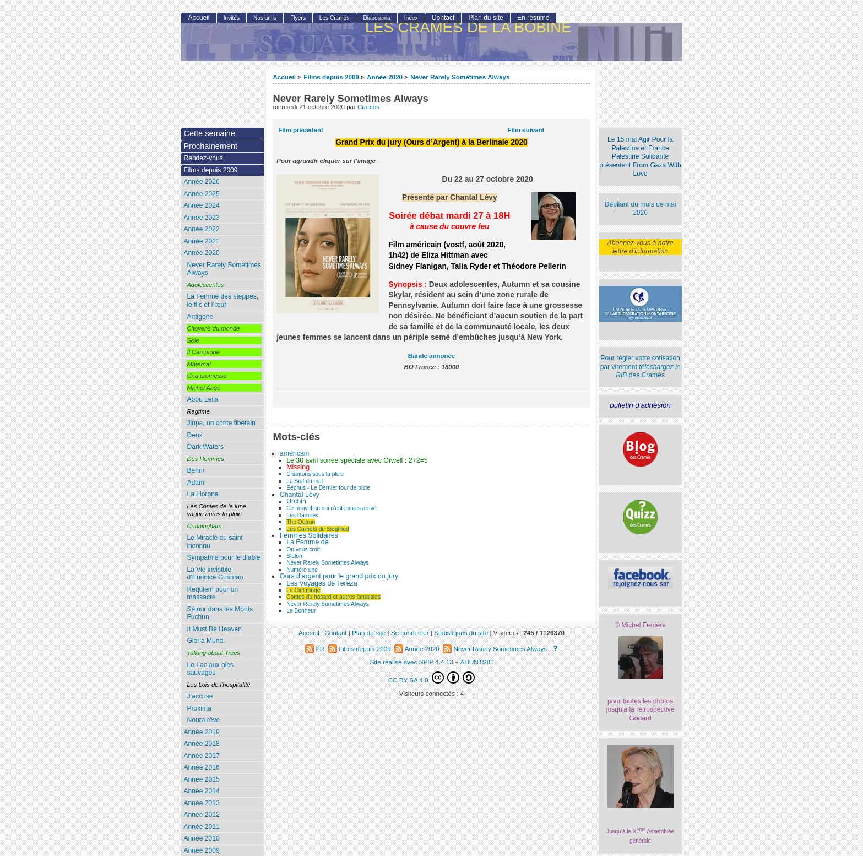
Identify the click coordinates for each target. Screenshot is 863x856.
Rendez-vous (202, 158)
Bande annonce (431, 356)
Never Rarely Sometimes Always (459, 76)
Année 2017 (201, 756)
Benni (195, 470)
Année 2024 (201, 205)
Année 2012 (201, 815)
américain (295, 453)
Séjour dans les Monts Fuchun (220, 613)
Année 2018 (201, 743)
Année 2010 (201, 838)
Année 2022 (201, 229)
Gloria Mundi (206, 640)
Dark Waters (205, 447)
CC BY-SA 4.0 (431, 677)
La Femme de (307, 542)
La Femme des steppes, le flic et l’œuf (222, 300)
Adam (195, 482)
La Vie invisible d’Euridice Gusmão (215, 574)
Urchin (296, 501)
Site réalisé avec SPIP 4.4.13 (411, 661)
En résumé (533, 17)
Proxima (199, 708)
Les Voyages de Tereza (321, 583)
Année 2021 (201, 241)
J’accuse (200, 696)
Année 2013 (201, 803)
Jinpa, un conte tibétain (221, 423)
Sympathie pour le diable (223, 557)
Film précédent (300, 130)
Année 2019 (201, 732)
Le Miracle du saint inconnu (215, 542)
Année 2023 (201, 217)
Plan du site (486, 17)
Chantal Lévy (299, 495)
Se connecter (410, 632)
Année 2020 (385, 76)
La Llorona (202, 494)
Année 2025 (201, 194)
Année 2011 (201, 827)
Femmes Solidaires (309, 535)
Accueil (284, 76)
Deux (194, 435)
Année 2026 (201, 182)
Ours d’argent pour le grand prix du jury (339, 576)
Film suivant (526, 130)
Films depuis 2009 (331, 76)
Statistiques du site (461, 632)
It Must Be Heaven (214, 629)
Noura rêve (203, 720)
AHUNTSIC (476, 661)
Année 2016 (201, 767)
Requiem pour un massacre (212, 594)
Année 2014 (201, 791)
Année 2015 (201, 779)
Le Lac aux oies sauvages (210, 669)
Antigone (200, 317)
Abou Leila (202, 399)
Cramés (368, 107)
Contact (443, 17)
